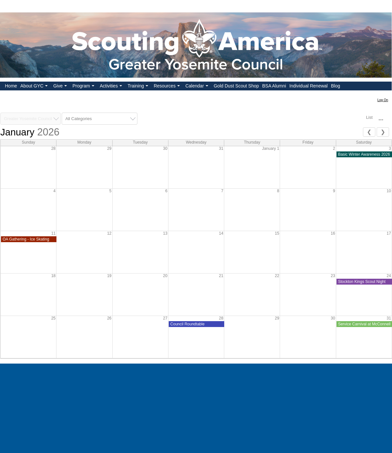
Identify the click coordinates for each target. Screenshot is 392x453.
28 (53, 148)
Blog (335, 85)
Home (11, 85)
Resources (167, 86)
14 (221, 233)
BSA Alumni (274, 85)
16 (333, 233)
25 (53, 318)
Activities (111, 86)
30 (165, 148)
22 (277, 275)
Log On (382, 100)
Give (60, 86)
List (369, 117)
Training (138, 86)
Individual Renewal (308, 85)
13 (165, 233)
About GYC (34, 86)
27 (165, 318)
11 (53, 233)
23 (333, 275)
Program (84, 86)
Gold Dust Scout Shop (236, 85)
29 (109, 148)
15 (277, 233)
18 (53, 275)
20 (165, 275)
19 (109, 275)
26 (109, 318)
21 (221, 275)
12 (109, 233)
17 (389, 233)
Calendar (197, 86)
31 (221, 148)
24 (389, 275)
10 (389, 191)
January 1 (270, 148)
